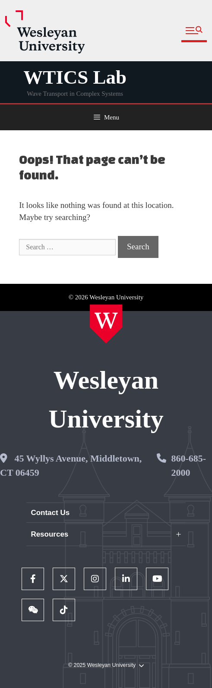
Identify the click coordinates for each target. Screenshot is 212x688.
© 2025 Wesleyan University (106, 665)
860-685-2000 (188, 465)
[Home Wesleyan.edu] (106, 324)
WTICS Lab (75, 77)
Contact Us (50, 513)
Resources (49, 534)
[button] (194, 31)
